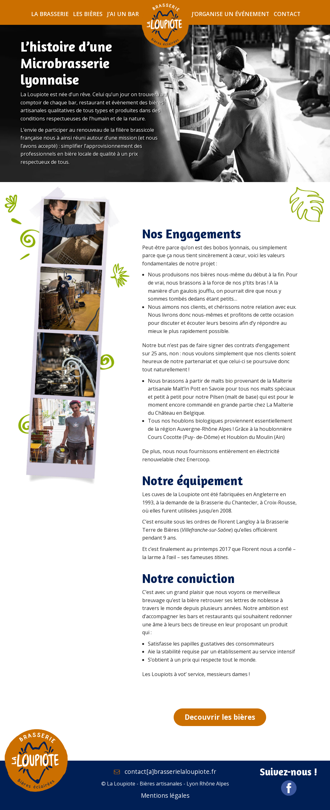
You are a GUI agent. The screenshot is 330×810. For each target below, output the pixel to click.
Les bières (88, 14)
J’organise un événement (230, 14)
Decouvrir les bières (220, 717)
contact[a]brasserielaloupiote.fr (165, 771)
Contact (287, 14)
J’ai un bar (123, 14)
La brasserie (50, 14)
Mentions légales (165, 795)
